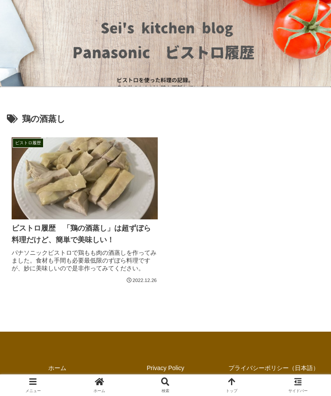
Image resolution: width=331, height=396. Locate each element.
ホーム (57, 367)
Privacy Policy (165, 367)
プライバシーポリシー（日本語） (273, 367)
